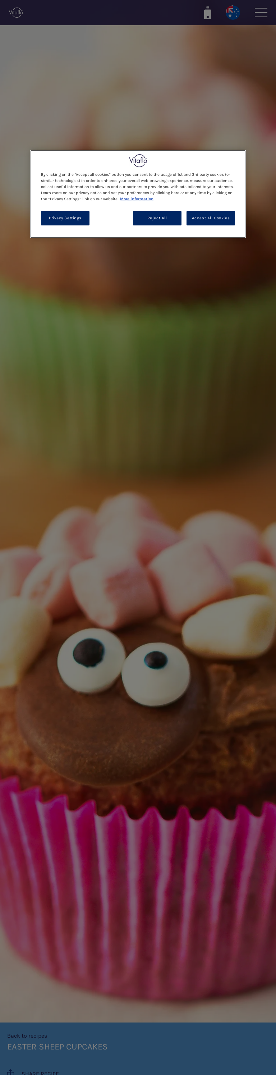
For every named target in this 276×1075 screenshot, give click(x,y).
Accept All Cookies (211, 218)
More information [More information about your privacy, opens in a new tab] (136, 199)
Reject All (157, 218)
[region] (138, 194)
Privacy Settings (65, 218)
